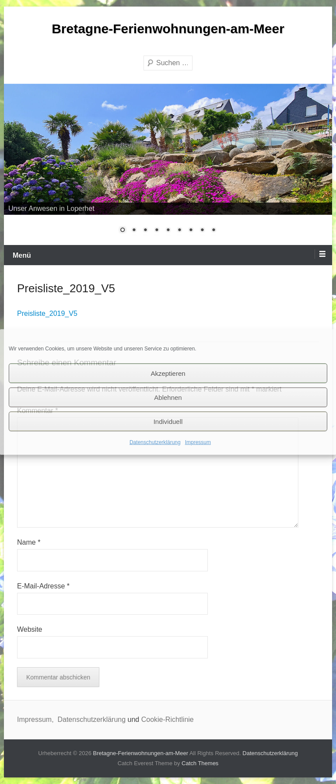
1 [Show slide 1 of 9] (122, 230)
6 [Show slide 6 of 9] (179, 230)
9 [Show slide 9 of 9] (213, 230)
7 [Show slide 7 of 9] (191, 230)
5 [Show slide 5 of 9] (168, 230)
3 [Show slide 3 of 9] (145, 230)
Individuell (168, 421)
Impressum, (36, 719)
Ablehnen (168, 397)
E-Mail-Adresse (43, 586)
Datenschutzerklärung (155, 442)
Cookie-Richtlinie (167, 719)
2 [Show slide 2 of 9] (134, 230)
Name (28, 542)
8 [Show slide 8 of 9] (202, 230)
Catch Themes (200, 763)
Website (29, 629)
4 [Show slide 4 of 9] (156, 230)
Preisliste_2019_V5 (47, 313)
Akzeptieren (167, 373)
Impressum (198, 442)
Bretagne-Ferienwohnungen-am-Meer (168, 28)
